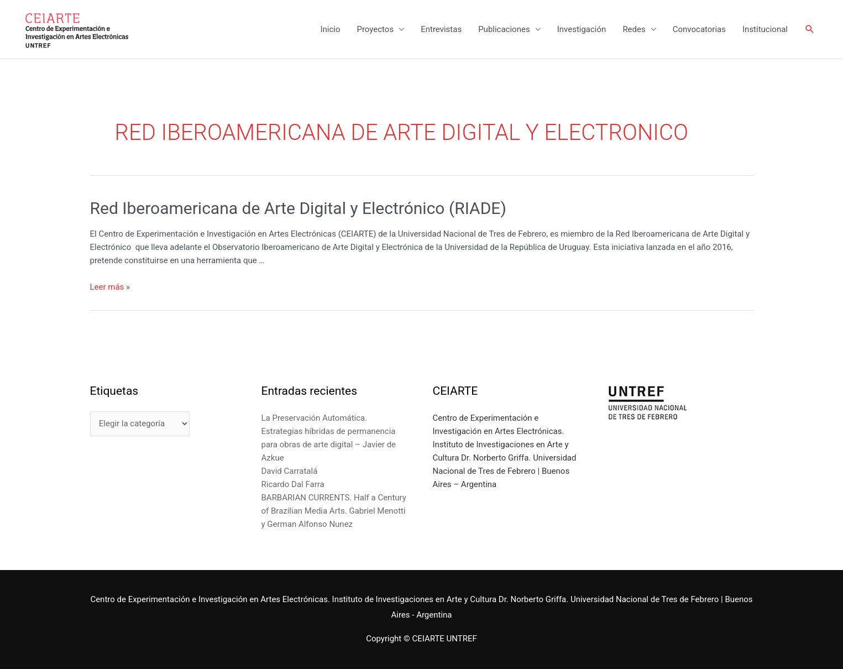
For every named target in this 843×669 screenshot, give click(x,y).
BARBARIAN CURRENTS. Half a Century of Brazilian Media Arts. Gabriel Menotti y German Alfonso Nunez (333, 511)
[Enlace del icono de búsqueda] (809, 29)
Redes (633, 29)
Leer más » (110, 287)
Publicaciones (504, 29)
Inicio (330, 29)
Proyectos (375, 29)
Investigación (581, 29)
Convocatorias (699, 29)
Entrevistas (441, 29)
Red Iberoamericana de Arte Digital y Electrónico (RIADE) (298, 208)
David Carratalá (289, 471)
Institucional (765, 29)
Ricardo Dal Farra (292, 484)
